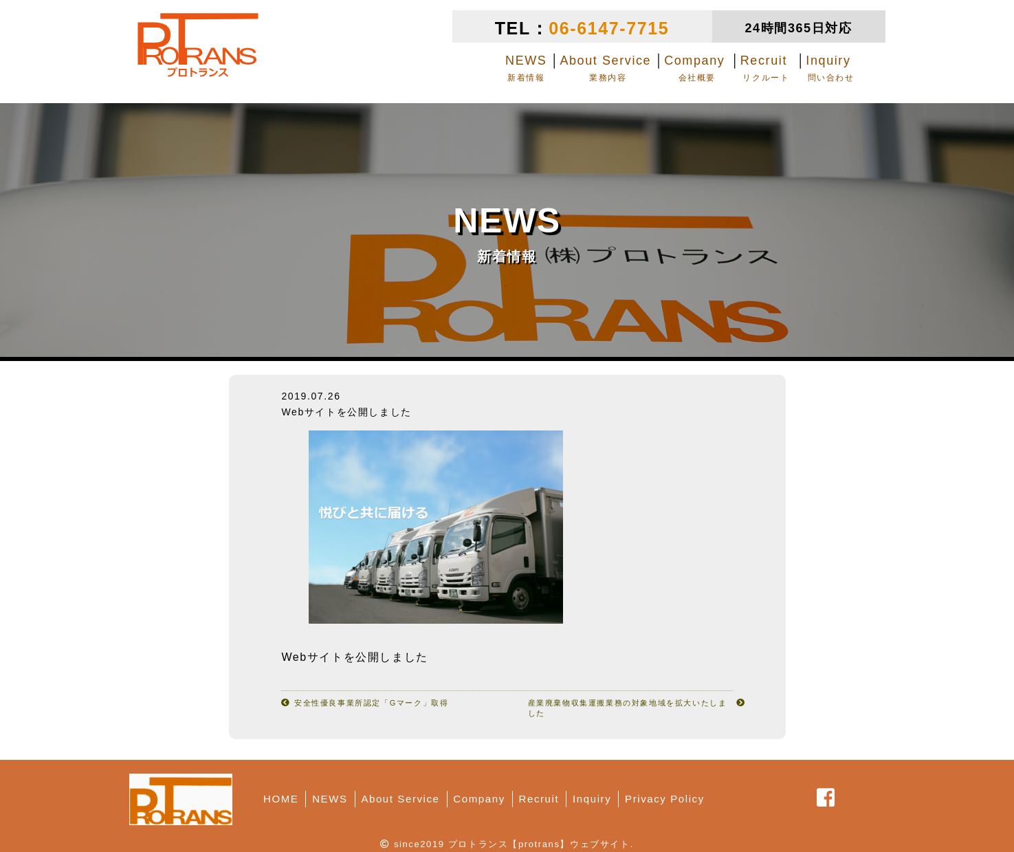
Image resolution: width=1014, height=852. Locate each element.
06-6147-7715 (609, 28)
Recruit (539, 799)
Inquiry (592, 799)
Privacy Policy (665, 799)
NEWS (329, 799)
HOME (280, 799)
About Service (400, 799)
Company (479, 799)
